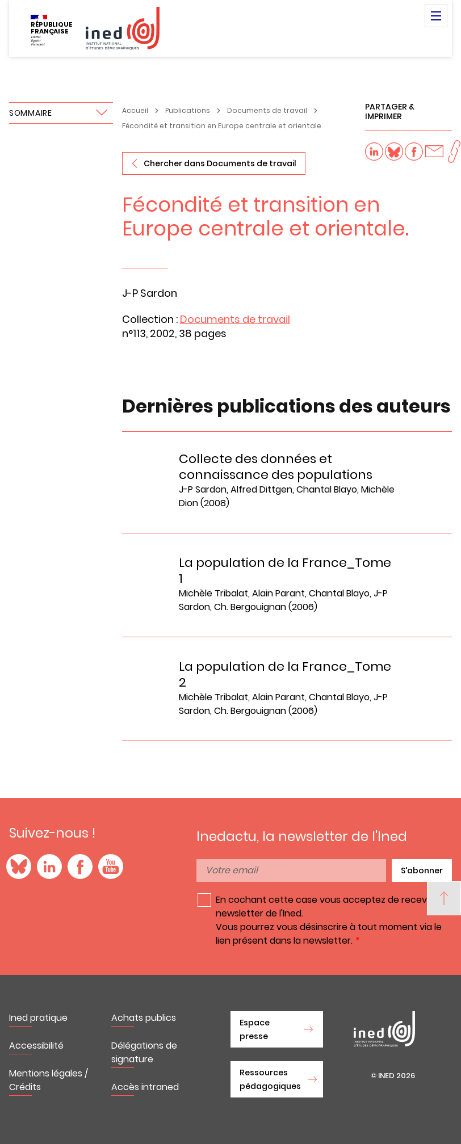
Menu (436, 16)
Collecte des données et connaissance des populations (275, 466)
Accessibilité (36, 1045)
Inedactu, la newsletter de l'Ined (301, 836)
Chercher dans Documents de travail (220, 163)
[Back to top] (444, 898)
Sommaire (30, 113)
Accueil (135, 110)
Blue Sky (19, 866)
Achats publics (143, 1017)
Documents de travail (267, 110)
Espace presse (255, 1029)
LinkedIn (49, 866)
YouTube (111, 866)
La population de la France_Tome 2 (285, 674)
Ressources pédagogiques (270, 1079)
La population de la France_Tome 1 (285, 570)
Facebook (80, 866)
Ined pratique (38, 1017)
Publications (187, 110)
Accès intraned (145, 1086)
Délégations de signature (144, 1052)
